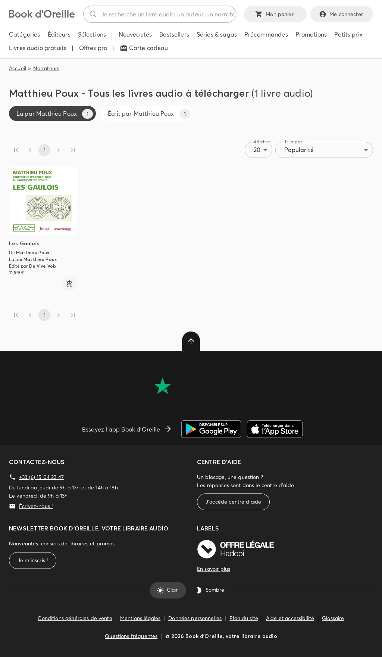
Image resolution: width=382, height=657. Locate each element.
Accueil (17, 68)
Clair (168, 590)
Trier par (293, 141)
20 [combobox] (257, 149)
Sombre (210, 590)
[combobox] (160, 14)
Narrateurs (46, 68)
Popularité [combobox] (299, 149)
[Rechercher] (92, 14)
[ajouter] (69, 283)
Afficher (262, 141)
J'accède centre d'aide (233, 502)
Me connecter (341, 14)
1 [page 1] (44, 150)
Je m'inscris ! (32, 560)
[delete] (191, 341)
